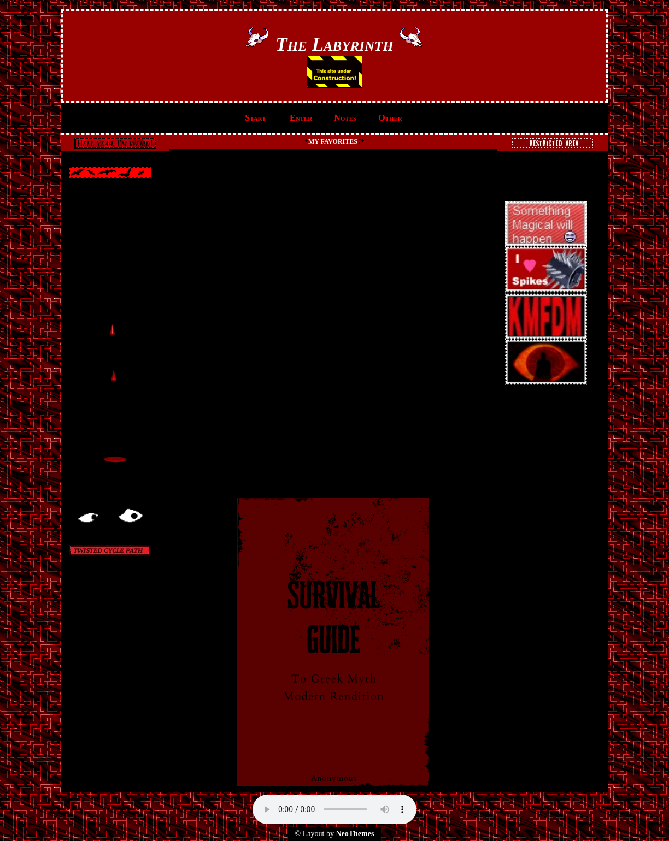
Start (255, 117)
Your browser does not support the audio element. (334, 809)
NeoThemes (355, 834)
